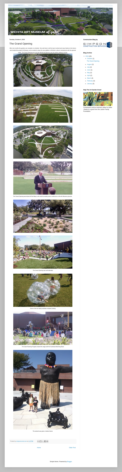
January (90, 83)
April (88, 75)
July (88, 67)
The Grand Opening (93, 61)
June (89, 70)
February (90, 81)
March (89, 78)
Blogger (69, 461)
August (89, 64)
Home (39, 447)
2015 (87, 56)
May (88, 72)
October (90, 58)
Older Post (72, 447)
